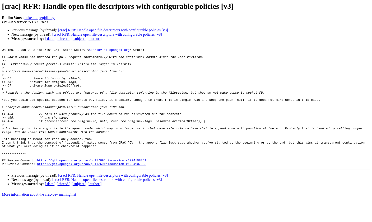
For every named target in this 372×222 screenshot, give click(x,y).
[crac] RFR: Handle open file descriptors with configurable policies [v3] (113, 30)
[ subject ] (79, 39)
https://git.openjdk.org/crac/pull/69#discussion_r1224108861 (91, 183)
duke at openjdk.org (39, 18)
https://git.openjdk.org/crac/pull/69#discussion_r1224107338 (91, 187)
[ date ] (50, 39)
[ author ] (95, 39)
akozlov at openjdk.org (109, 50)
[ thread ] (63, 39)
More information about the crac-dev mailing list (39, 218)
